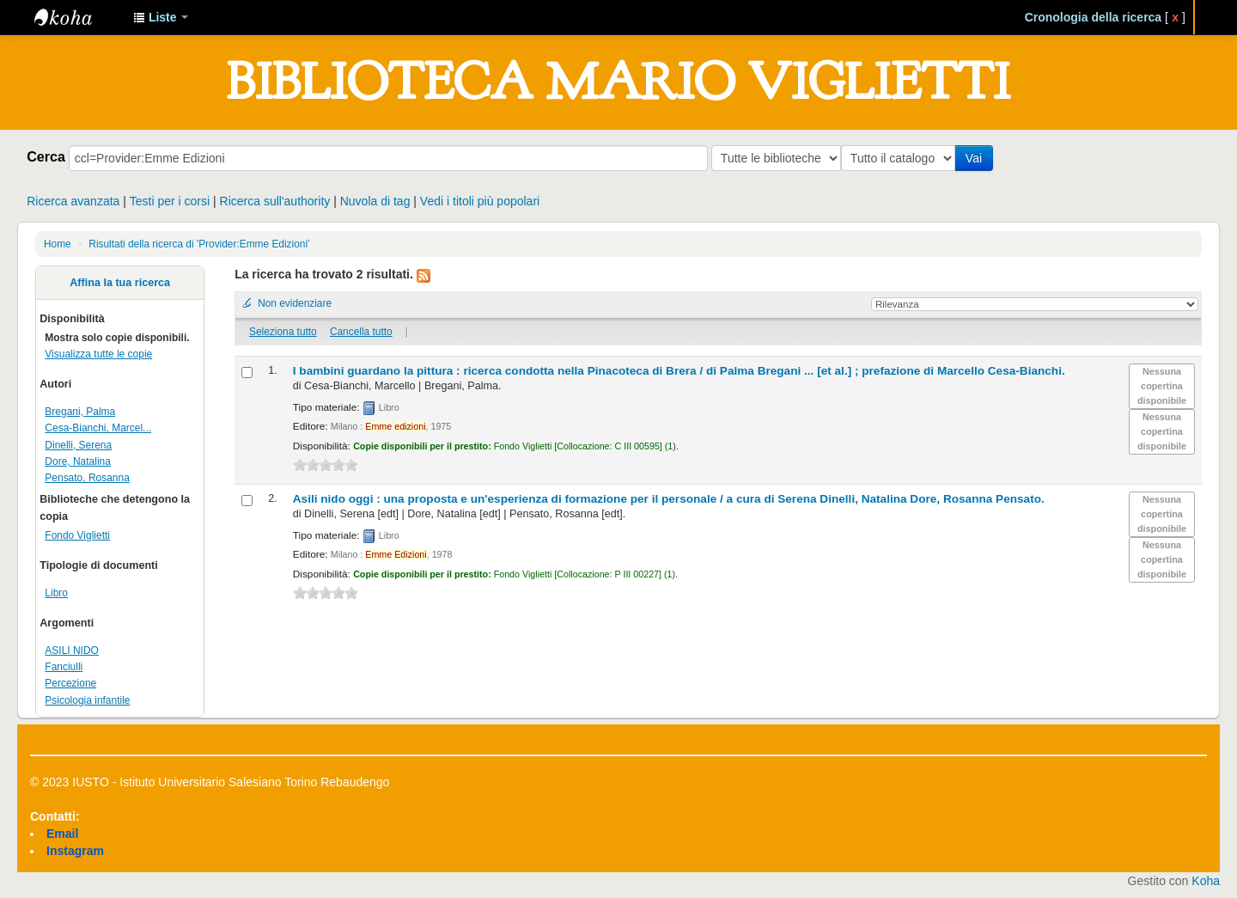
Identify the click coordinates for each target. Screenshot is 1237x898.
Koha (1205, 881)
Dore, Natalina (78, 461)
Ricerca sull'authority (275, 201)
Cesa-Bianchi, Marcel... (98, 428)
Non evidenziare (295, 303)
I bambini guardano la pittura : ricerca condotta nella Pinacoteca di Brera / (679, 370)
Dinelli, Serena (78, 445)
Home (57, 244)
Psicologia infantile (87, 700)
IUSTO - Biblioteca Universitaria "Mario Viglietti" (77, 17)
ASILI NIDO (72, 650)
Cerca (46, 156)
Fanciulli (63, 667)
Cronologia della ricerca (1093, 17)
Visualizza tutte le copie (98, 354)
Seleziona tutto (283, 332)
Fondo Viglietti (77, 535)
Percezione (70, 683)
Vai (977, 158)
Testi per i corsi (170, 201)
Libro (56, 593)
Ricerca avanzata (73, 201)
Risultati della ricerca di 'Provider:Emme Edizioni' (198, 244)
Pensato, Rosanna (87, 478)
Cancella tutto (361, 332)
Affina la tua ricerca (120, 283)
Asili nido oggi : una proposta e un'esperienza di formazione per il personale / (669, 498)
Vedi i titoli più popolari (479, 201)
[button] (160, 17)
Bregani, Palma (80, 412)
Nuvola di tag (375, 201)
